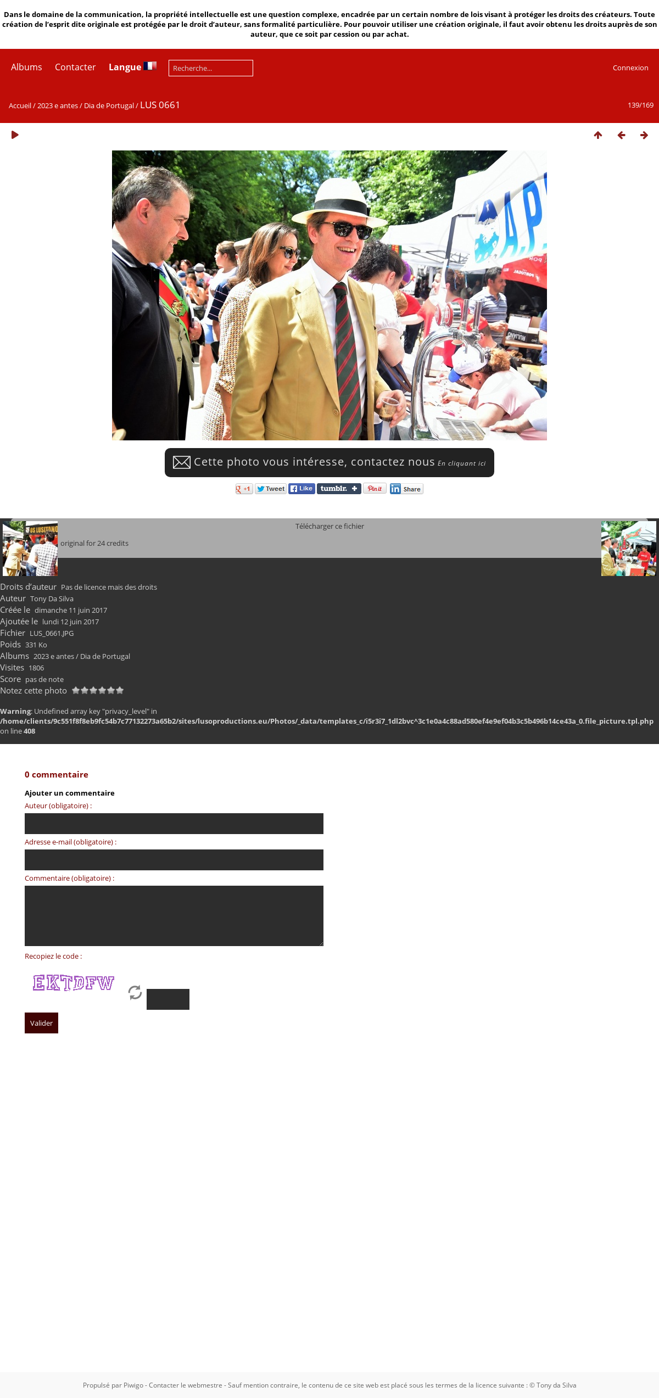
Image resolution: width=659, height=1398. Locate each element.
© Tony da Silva (553, 1385)
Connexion (631, 67)
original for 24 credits (94, 543)
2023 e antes (57, 105)
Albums (26, 67)
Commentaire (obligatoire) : (69, 878)
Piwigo (133, 1385)
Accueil (20, 105)
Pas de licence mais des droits (109, 587)
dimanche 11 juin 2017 (71, 610)
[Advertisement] (113, 1182)
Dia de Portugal (109, 105)
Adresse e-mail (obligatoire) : (70, 842)
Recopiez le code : (53, 956)
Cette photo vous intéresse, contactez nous (329, 461)
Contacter (75, 67)
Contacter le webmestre (185, 1385)
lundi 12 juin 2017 (70, 622)
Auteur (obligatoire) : (58, 805)
